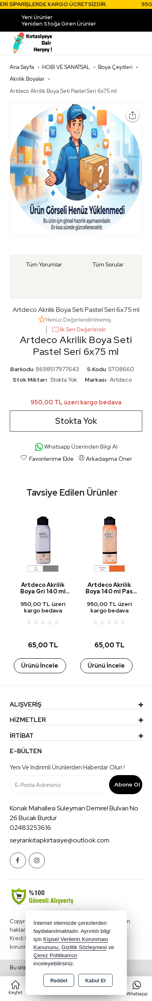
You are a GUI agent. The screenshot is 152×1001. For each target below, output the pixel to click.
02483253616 (30, 827)
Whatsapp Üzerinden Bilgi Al (76, 447)
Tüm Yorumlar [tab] (44, 264)
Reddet (58, 981)
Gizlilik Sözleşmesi (84, 947)
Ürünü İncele (39, 666)
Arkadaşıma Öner (105, 458)
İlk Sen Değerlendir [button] (78, 330)
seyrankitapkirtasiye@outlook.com (59, 840)
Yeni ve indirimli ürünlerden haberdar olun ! (67, 767)
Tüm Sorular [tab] (108, 264)
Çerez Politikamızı (56, 955)
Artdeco (121, 379)
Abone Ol (127, 784)
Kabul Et (95, 981)
